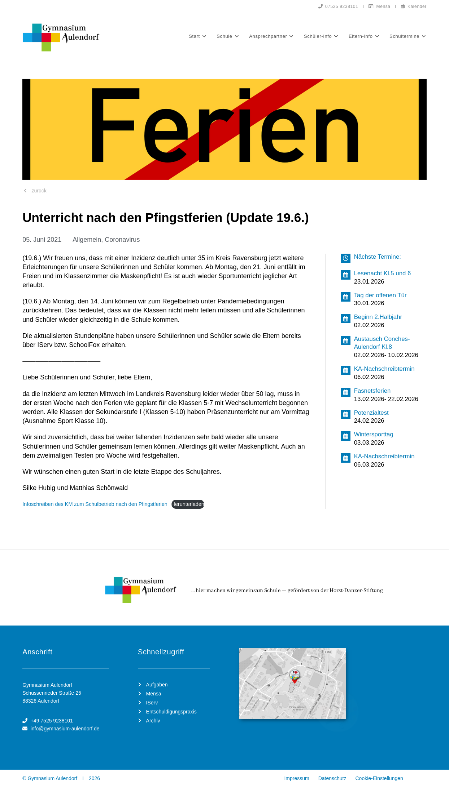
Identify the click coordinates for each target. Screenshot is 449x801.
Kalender (414, 6)
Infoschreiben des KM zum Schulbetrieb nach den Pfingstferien (94, 504)
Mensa (379, 6)
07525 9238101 (338, 6)
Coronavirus (122, 239)
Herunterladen (187, 504)
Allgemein (87, 239)
